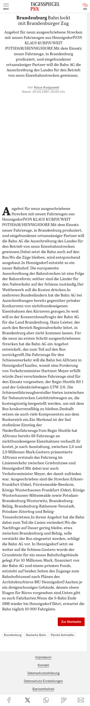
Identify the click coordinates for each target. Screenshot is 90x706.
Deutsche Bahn (36, 634)
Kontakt (43, 665)
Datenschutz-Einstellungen (43, 681)
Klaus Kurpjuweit (46, 87)
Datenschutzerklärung (43, 673)
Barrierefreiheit (43, 689)
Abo (85, 6)
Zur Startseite (71, 621)
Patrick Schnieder (62, 634)
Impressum (43, 657)
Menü (6, 6)
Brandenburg (12, 634)
